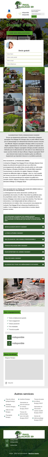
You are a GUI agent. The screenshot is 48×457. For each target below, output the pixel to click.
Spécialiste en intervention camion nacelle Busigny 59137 (37, 410)
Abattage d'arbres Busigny (9, 405)
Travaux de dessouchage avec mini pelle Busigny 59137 (23, 415)
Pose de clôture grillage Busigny (9, 400)
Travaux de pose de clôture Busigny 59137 (38, 401)
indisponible (25, 12)
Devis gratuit (12, 38)
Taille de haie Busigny (8, 411)
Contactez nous (24, 38)
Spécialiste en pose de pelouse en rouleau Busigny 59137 (23, 405)
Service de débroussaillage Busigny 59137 (37, 418)
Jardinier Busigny (24, 399)
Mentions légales (33, 453)
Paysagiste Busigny (8, 416)
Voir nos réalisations (19, 33)
